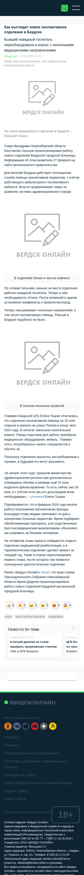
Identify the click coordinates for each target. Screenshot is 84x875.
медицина (56, 616)
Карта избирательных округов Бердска (38, 783)
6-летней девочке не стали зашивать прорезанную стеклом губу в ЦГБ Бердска (33, 646)
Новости (11, 737)
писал (45, 572)
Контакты (12, 745)
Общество (10, 56)
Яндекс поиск (16, 791)
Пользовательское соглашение (31, 753)
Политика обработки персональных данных (35, 764)
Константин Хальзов (30, 616)
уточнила (37, 496)
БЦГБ (8, 616)
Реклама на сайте (20, 775)
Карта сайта (15, 799)
